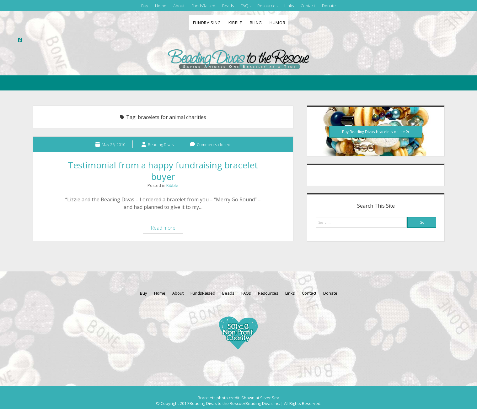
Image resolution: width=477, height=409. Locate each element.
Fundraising (207, 22)
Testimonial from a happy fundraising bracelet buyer (163, 171)
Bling (256, 22)
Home (160, 5)
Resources (267, 5)
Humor (277, 22)
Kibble (235, 22)
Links (289, 5)
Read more (167, 228)
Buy (144, 5)
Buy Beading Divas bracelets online (376, 131)
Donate (329, 5)
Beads (228, 5)
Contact (308, 5)
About (179, 5)
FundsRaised (203, 5)
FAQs (245, 5)
